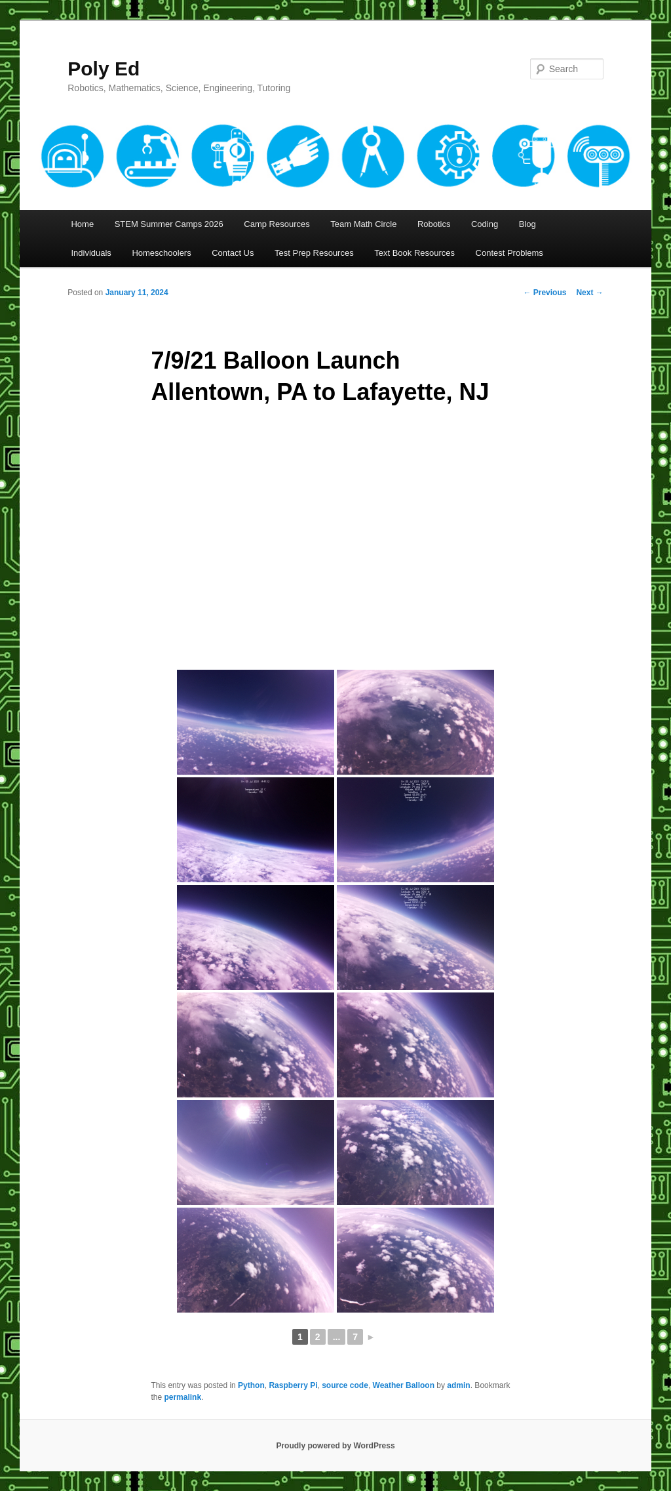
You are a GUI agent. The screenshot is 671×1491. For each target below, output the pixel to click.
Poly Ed (103, 68)
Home (82, 224)
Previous (544, 292)
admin (458, 1385)
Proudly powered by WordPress (335, 1445)
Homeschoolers (161, 253)
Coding (484, 224)
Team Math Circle (363, 224)
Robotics (434, 224)
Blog (527, 224)
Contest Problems (509, 253)
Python (251, 1385)
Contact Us (233, 253)
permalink (182, 1397)
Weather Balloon (403, 1385)
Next (589, 292)
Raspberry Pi (293, 1385)
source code (345, 1385)
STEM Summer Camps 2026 (169, 224)
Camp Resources (276, 224)
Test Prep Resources (314, 253)
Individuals (91, 253)
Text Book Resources (414, 253)
